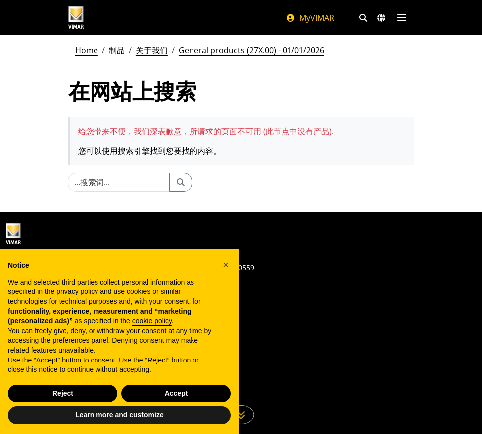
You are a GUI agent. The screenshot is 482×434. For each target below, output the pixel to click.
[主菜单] (402, 18)
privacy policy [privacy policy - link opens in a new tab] (77, 291)
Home (86, 50)
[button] (226, 265)
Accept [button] (176, 393)
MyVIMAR (310, 17)
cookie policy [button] (152, 321)
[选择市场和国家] (381, 18)
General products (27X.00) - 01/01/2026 (251, 50)
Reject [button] (62, 393)
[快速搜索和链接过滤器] (363, 18)
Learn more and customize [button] (119, 415)
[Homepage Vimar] (76, 17)
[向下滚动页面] (241, 414)
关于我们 (152, 50)
